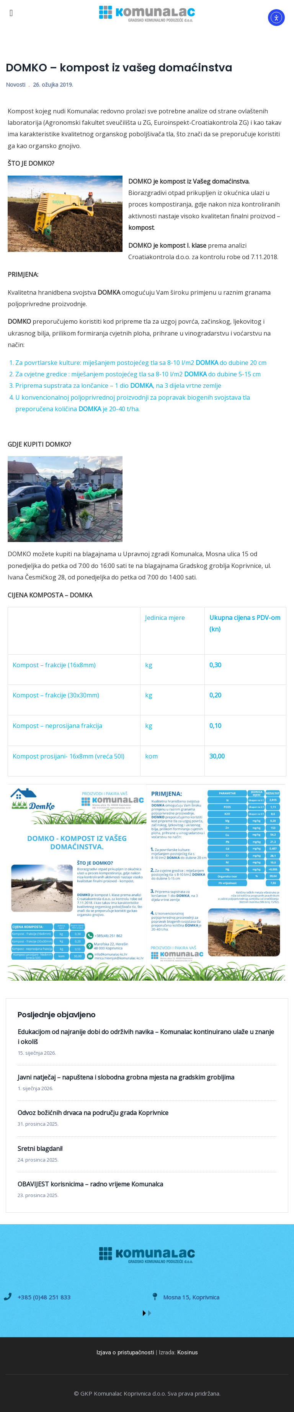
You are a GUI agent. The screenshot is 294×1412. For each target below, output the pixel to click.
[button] (144, 1313)
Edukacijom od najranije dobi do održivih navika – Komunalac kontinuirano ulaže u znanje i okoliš (146, 1037)
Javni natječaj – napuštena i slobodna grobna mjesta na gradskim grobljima (126, 1077)
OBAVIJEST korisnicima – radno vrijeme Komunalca (90, 1184)
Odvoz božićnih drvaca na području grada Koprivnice (93, 1113)
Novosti (15, 84)
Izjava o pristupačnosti (125, 1352)
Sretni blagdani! (40, 1148)
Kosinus (187, 1352)
